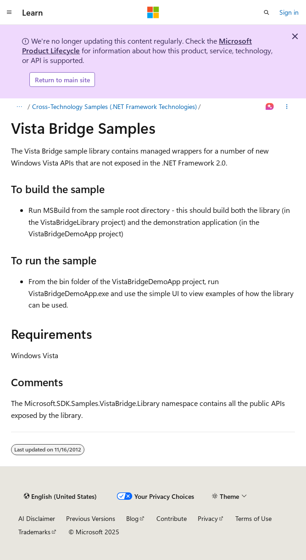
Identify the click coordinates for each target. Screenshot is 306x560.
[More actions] (287, 106)
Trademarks (34, 531)
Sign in (289, 12)
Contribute (171, 518)
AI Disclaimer (36, 518)
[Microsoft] (153, 12)
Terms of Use (253, 518)
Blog (132, 518)
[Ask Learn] (270, 106)
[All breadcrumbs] (19, 106)
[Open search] (266, 12)
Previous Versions (90, 518)
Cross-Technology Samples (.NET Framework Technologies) (114, 106)
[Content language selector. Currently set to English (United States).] (60, 496)
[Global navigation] (9, 12)
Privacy (208, 518)
